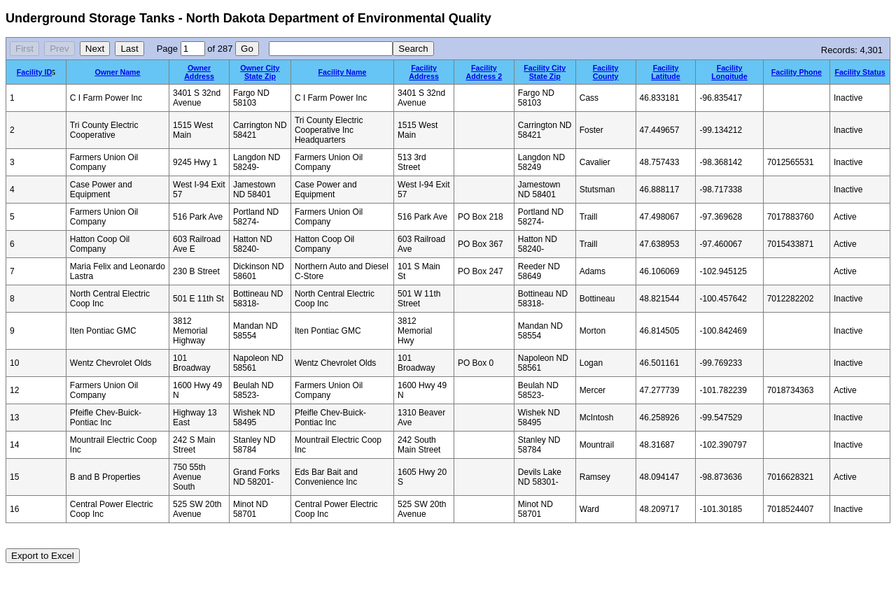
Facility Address (424, 72)
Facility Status (859, 72)
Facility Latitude (665, 72)
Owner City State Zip (259, 72)
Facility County (606, 72)
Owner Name (117, 72)
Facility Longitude (729, 72)
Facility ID (34, 72)
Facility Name (342, 72)
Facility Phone (796, 72)
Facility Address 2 (484, 72)
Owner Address (199, 72)
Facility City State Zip (545, 72)
